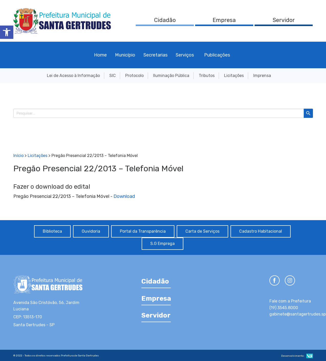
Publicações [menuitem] (217, 55)
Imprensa (262, 75)
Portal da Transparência (143, 231)
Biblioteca (52, 231)
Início (18, 155)
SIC (112, 75)
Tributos (207, 75)
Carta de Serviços (202, 231)
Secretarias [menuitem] (155, 55)
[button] (6, 32)
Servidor (284, 20)
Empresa (224, 20)
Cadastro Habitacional (260, 231)
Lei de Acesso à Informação (73, 75)
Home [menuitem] (100, 55)
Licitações (234, 75)
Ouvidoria (91, 231)
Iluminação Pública (171, 75)
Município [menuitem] (125, 55)
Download (124, 196)
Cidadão (165, 20)
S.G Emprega (162, 243)
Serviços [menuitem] (185, 55)
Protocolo (134, 75)
